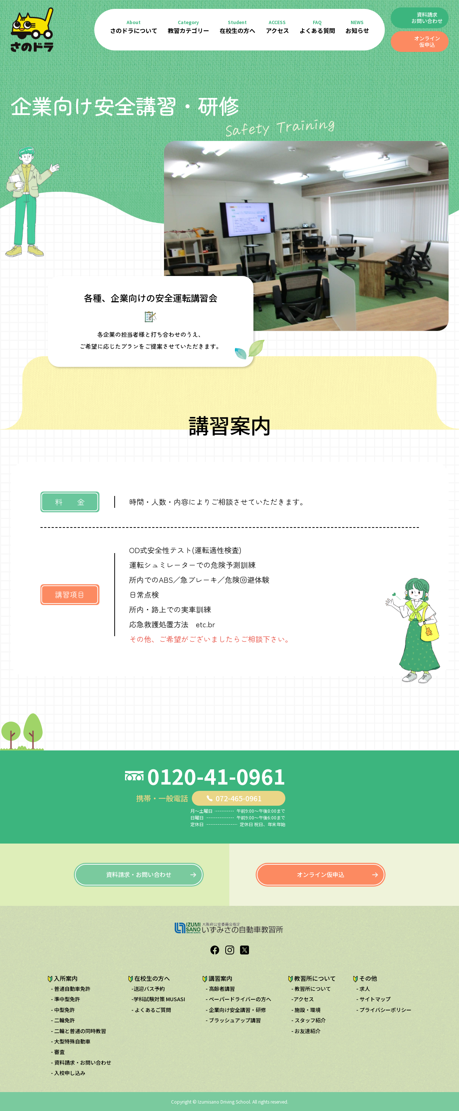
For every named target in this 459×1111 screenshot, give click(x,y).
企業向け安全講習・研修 (237, 1009)
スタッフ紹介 (310, 1020)
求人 (365, 988)
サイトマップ (375, 999)
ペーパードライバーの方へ (240, 999)
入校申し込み (69, 1073)
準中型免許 (67, 999)
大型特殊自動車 (72, 1041)
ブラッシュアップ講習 (235, 1020)
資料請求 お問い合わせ (427, 17)
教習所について (313, 988)
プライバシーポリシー (386, 1009)
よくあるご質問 (153, 1009)
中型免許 (64, 1009)
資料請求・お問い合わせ (138, 874)
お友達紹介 (308, 1031)
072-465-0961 (239, 798)
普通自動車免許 (72, 988)
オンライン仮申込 (427, 41)
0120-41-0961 (216, 775)
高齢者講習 (222, 988)
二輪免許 (64, 1020)
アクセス (304, 999)
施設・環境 (308, 1009)
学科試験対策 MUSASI (159, 999)
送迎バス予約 (149, 988)
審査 (59, 1051)
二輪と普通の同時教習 (80, 1031)
